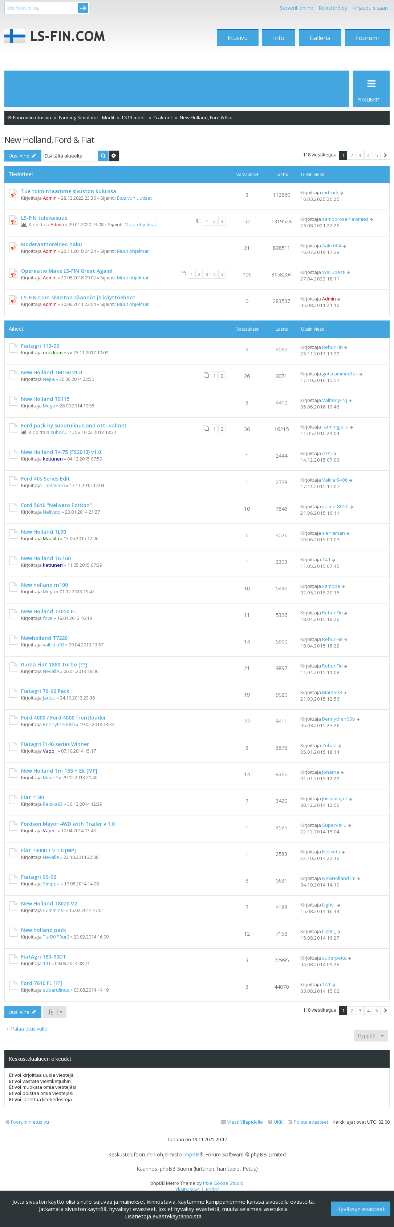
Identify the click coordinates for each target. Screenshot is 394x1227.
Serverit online (296, 7)
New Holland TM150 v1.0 (51, 372)
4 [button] (368, 155)
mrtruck (330, 192)
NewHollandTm (339, 878)
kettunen (53, 458)
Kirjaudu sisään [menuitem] (370, 7)
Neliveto (52, 512)
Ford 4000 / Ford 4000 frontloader (63, 717)
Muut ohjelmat (140, 224)
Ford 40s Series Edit (45, 478)
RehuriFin (332, 347)
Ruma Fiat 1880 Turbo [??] (54, 664)
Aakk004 (332, 245)
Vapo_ (50, 751)
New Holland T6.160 (46, 558)
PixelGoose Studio (223, 1183)
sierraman (333, 533)
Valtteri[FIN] (334, 400)
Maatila (51, 538)
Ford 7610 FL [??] (41, 983)
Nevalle (51, 671)
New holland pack (43, 930)
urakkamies (56, 352)
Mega (49, 405)
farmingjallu (335, 426)
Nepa (49, 379)
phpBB (191, 1154)
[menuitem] (307, 1122)
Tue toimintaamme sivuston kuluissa (68, 191)
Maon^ (50, 777)
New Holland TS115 (45, 398)
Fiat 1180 (32, 797)
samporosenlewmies (345, 219)
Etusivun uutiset (134, 198)
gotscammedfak (340, 373)
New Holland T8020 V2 (49, 903)
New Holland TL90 (43, 531)
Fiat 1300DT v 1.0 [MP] (48, 850)
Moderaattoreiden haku (51, 244)
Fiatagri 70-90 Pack (45, 691)
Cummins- (54, 910)
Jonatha (330, 772)
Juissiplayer (335, 798)
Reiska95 (53, 804)
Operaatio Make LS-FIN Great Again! (67, 270)
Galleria (320, 38)
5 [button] (376, 155)
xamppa (331, 586)
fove (48, 618)
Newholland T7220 (44, 637)
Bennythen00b (59, 724)
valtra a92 (53, 644)
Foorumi (367, 38)
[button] (385, 155)
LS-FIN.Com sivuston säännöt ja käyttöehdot (78, 297)
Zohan (329, 745)
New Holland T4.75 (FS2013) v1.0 (61, 452)
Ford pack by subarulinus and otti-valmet (74, 425)
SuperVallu (334, 825)
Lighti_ (329, 904)
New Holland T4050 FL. (49, 611)
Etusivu (238, 38)
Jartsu (49, 697)
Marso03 (332, 692)
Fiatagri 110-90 (40, 345)
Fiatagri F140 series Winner (55, 744)
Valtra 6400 (335, 480)
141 (326, 559)
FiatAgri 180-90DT (43, 956)
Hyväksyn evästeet (360, 1208)
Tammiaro (54, 485)
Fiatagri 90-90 (38, 876)
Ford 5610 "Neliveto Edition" (56, 505)
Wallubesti (333, 272)
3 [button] (360, 155)
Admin (50, 198)
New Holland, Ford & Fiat (49, 140)
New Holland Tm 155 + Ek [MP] (59, 770)
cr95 (327, 453)
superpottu (334, 958)
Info (278, 38)
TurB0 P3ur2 (56, 936)
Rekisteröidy (332, 7)
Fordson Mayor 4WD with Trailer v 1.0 (68, 823)
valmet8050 (335, 506)
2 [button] (351, 155)
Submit (83, 8)
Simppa (51, 883)
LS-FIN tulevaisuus (44, 217)
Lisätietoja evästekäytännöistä (163, 1216)
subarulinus (63, 432)
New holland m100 (44, 584)
